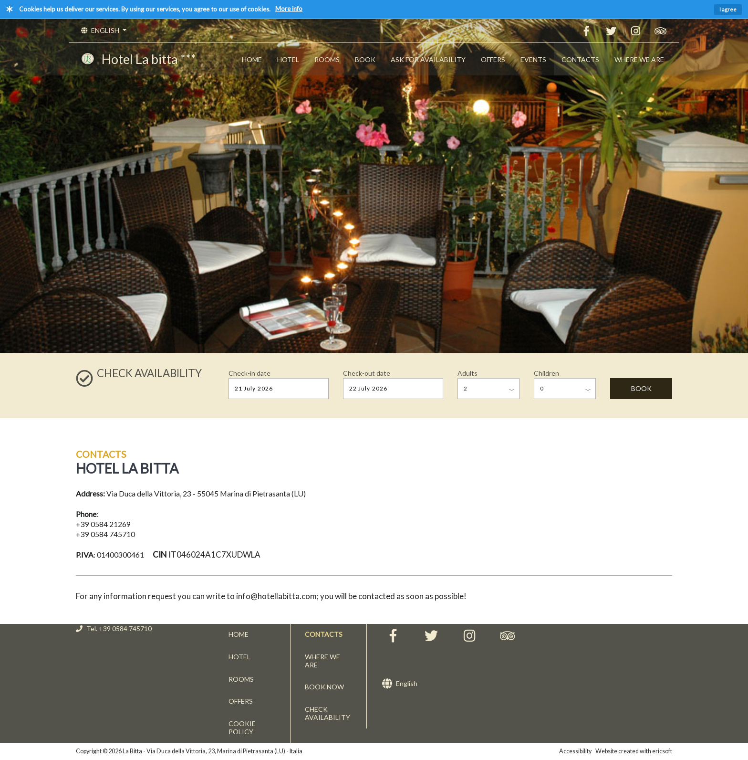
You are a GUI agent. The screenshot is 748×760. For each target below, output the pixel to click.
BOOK (365, 59)
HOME (252, 59)
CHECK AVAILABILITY (327, 713)
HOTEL (288, 59)
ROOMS (327, 59)
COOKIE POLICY (242, 727)
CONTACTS (580, 59)
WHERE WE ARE (639, 59)
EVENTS (533, 59)
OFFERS (493, 59)
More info (288, 8)
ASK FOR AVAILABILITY (428, 59)
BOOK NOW (324, 687)
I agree (728, 9)
